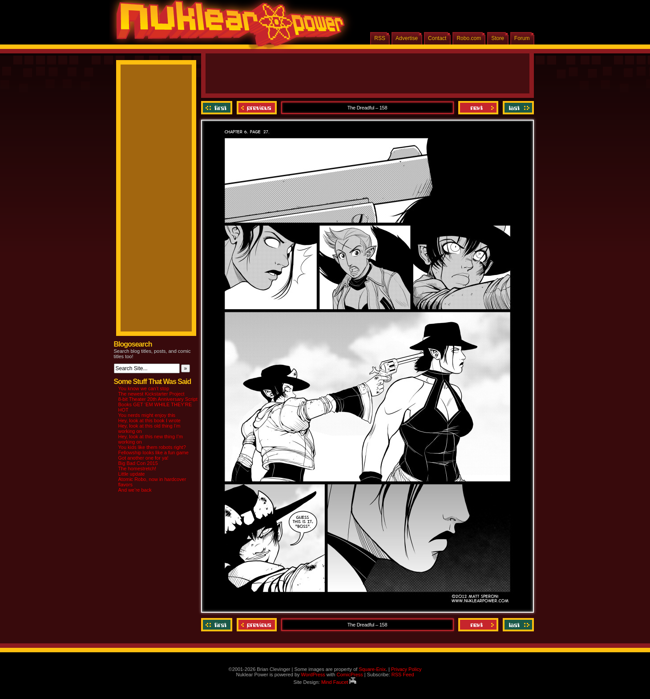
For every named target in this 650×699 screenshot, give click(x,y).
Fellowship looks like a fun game (153, 452)
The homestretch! (137, 468)
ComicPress (349, 674)
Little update (131, 474)
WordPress (313, 674)
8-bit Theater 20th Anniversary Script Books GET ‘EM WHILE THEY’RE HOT (158, 404)
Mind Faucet (339, 682)
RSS (379, 38)
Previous (256, 107)
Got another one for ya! (143, 458)
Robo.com (468, 38)
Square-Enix (372, 669)
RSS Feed (403, 674)
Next (478, 107)
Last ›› (517, 107)
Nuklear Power (227, 26)
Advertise (407, 38)
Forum (522, 38)
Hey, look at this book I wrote (149, 420)
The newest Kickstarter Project (151, 393)
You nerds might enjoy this (147, 415)
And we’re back (135, 490)
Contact (437, 38)
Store (497, 38)
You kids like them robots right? (152, 447)
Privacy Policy (406, 669)
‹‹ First (217, 107)
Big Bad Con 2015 (138, 463)
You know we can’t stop (144, 388)
